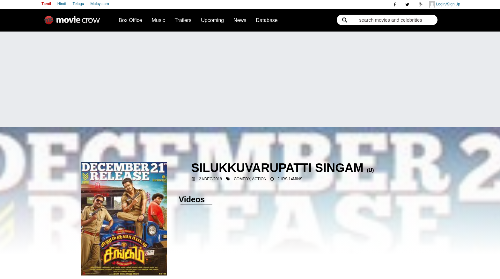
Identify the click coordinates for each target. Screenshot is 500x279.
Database (267, 20)
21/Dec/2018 (210, 179)
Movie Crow (73, 23)
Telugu (78, 4)
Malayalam (99, 4)
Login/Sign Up (444, 4)
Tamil (46, 4)
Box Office (130, 20)
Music (158, 20)
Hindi (61, 4)
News (239, 20)
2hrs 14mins (290, 179)
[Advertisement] (250, 79)
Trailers (182, 20)
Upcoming (212, 20)
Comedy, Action (250, 179)
